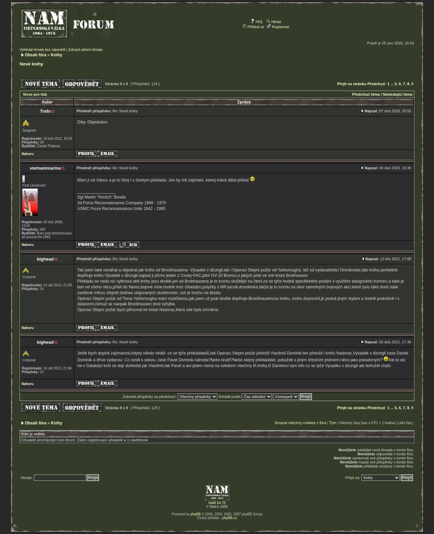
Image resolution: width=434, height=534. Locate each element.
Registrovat (278, 27)
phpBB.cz (229, 518)
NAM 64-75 (217, 503)
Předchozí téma (366, 94)
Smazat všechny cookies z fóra (300, 423)
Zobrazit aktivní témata (85, 50)
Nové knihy (31, 63)
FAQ (256, 22)
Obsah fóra (35, 55)
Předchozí (377, 84)
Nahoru (28, 154)
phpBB (196, 514)
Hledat (273, 22)
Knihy (56, 55)
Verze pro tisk (35, 94)
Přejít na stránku (352, 84)
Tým (332, 423)
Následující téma (397, 94)
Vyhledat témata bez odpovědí (42, 50)
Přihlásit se (253, 27)
